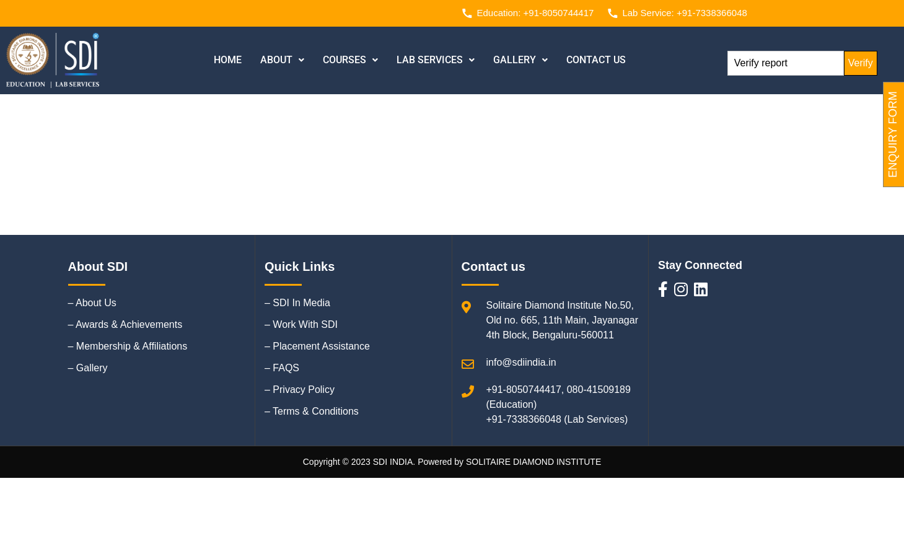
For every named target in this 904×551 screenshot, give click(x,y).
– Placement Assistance (317, 346)
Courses (350, 60)
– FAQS (282, 368)
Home (228, 60)
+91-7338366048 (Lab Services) (557, 419)
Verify (860, 63)
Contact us (596, 60)
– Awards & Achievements (125, 324)
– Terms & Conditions (312, 411)
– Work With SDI (301, 324)
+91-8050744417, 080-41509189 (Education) (558, 397)
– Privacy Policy (300, 389)
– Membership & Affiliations (128, 346)
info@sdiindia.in (521, 362)
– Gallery (88, 368)
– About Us (92, 303)
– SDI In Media (297, 303)
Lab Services (436, 60)
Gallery (520, 60)
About (282, 60)
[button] (282, 60)
